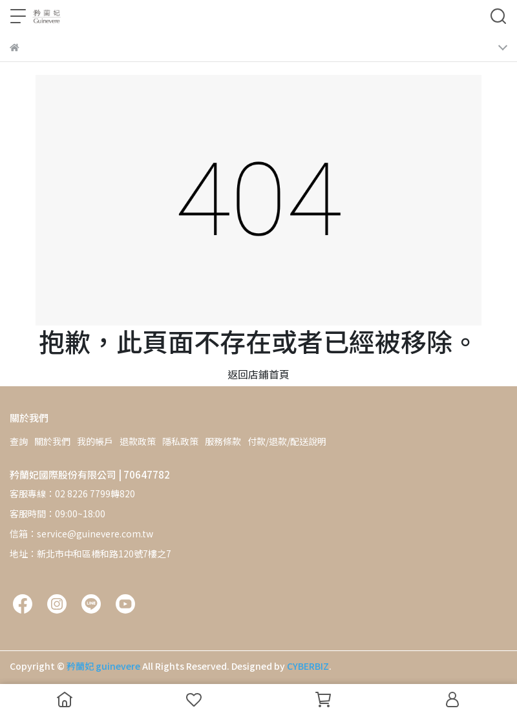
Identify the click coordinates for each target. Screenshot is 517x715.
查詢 (19, 441)
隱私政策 (180, 441)
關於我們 (52, 441)
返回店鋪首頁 (258, 374)
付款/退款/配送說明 (287, 441)
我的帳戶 (95, 441)
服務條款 (223, 441)
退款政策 (138, 441)
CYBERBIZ (308, 665)
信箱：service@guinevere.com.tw (81, 533)
